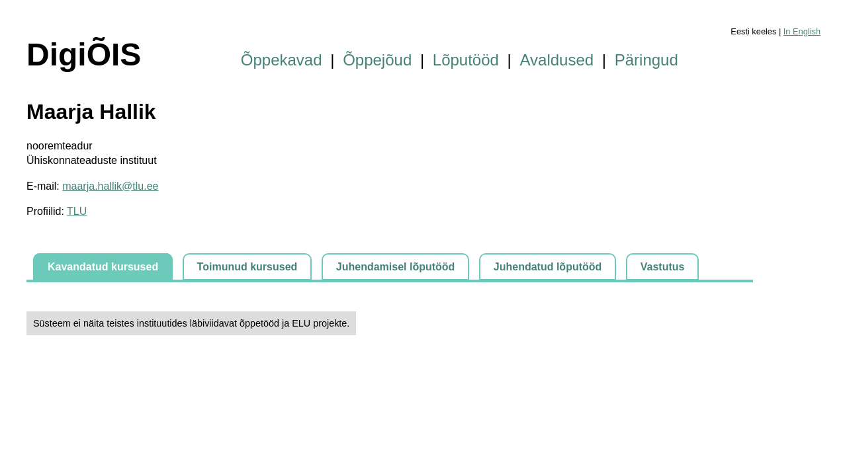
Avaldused (557, 60)
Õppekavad (281, 60)
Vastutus (663, 266)
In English (802, 31)
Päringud (646, 60)
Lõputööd (466, 60)
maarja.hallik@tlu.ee (110, 186)
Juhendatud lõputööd (548, 266)
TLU (77, 211)
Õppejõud (377, 60)
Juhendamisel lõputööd (395, 266)
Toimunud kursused (247, 266)
